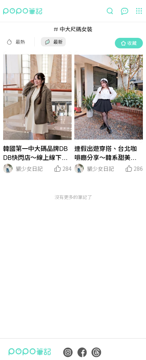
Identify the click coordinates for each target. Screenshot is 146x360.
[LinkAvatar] (7, 168)
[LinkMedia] (37, 97)
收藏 (129, 42)
